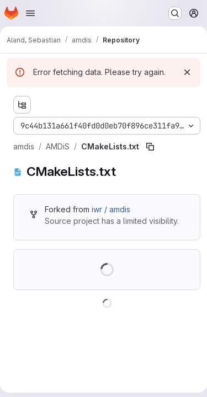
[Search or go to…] (175, 13)
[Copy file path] (150, 146)
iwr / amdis (111, 209)
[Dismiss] (187, 72)
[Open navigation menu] (30, 13)
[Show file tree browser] (22, 105)
